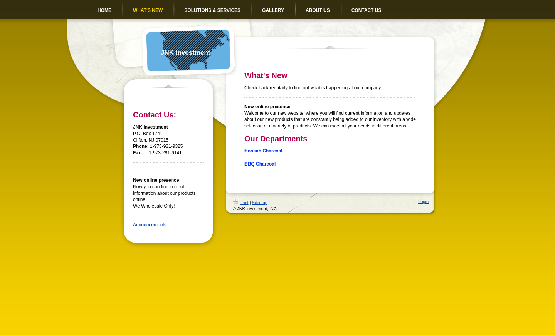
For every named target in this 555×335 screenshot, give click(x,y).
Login (423, 201)
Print (241, 202)
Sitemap (259, 202)
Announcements (149, 225)
